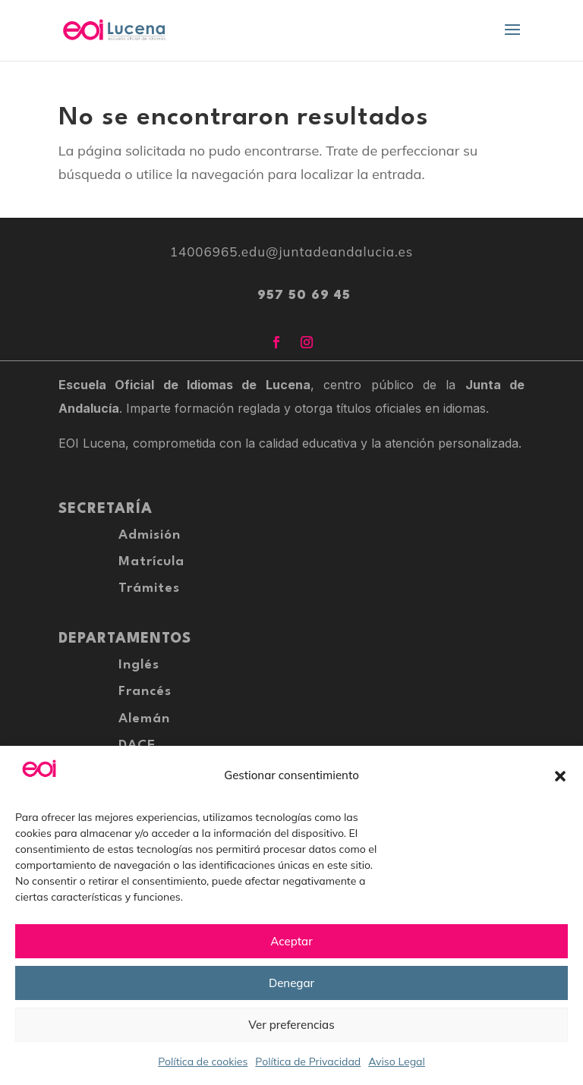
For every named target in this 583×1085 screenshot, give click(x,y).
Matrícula (151, 561)
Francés (145, 691)
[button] (560, 776)
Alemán (144, 718)
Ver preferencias (291, 1024)
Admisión (149, 535)
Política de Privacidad (308, 1061)
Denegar (291, 983)
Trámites (149, 588)
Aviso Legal (396, 1061)
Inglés (138, 665)
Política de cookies (202, 1061)
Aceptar (291, 941)
